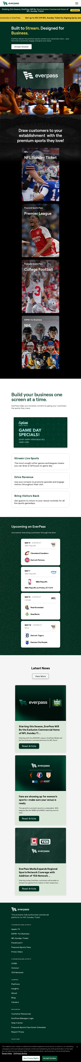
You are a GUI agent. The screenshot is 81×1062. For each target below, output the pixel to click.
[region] (40, 1052)
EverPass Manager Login (22, 1018)
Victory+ (15, 968)
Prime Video (17, 952)
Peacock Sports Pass (21, 947)
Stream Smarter (21, 47)
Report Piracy (17, 1032)
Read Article (29, 746)
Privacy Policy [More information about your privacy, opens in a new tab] (7, 1053)
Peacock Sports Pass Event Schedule (28, 1027)
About (14, 993)
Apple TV (15, 929)
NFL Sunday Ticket (19, 938)
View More (40, 676)
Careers (15, 1002)
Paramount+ (17, 943)
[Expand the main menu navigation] (76, 3)
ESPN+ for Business (20, 933)
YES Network (17, 972)
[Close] (77, 1046)
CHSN (14, 963)
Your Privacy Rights (31, 1058)
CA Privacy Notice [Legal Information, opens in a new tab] (20, 1053)
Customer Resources (21, 1014)
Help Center (17, 1023)
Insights (15, 988)
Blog (13, 997)
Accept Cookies (49, 1058)
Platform (15, 984)
